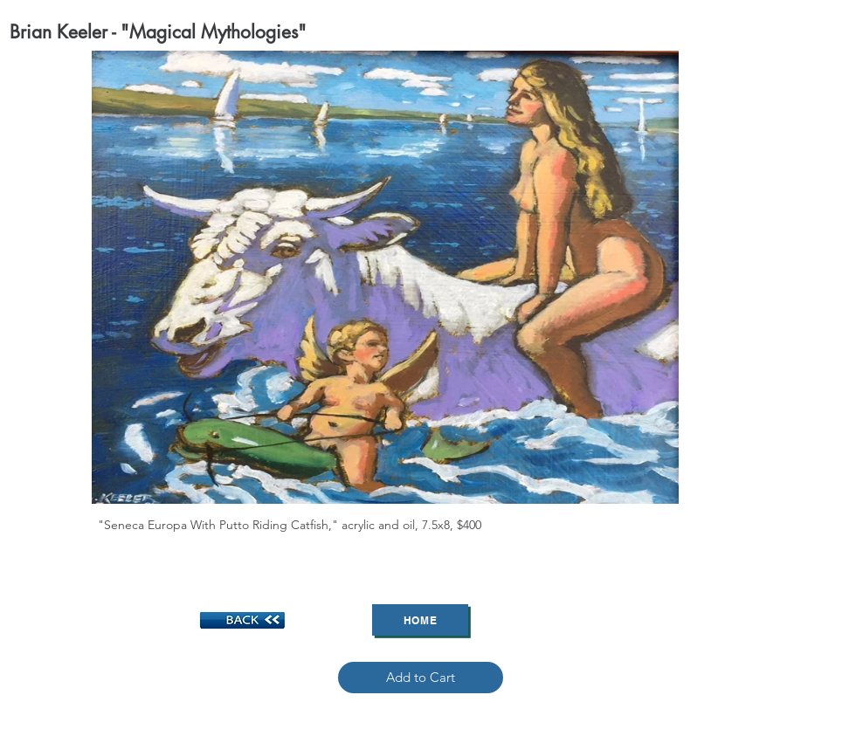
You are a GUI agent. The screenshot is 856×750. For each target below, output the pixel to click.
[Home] (420, 620)
